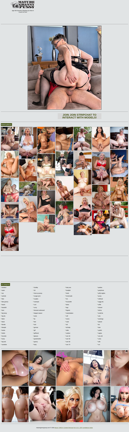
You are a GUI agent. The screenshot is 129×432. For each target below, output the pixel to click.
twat (98, 327)
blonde (3, 324)
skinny (99, 310)
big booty (4, 313)
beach (3, 304)
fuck (34, 324)
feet (34, 321)
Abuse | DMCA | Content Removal (64, 427)
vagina (99, 333)
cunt (34, 304)
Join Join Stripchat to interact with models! (79, 116)
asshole (3, 296)
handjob (68, 290)
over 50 (67, 339)
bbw (2, 299)
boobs (3, 330)
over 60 (67, 341)
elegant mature (37, 313)
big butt (3, 341)
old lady (67, 327)
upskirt (99, 330)
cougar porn (37, 296)
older (67, 330)
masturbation (69, 313)
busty (3, 339)
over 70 (67, 344)
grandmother (37, 339)
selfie (99, 304)
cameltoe (4, 344)
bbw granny (4, 301)
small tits (100, 313)
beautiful (3, 307)
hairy (35, 344)
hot (66, 299)
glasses (35, 336)
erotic (35, 316)
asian (3, 290)
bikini (3, 319)
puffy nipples (101, 293)
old (66, 324)
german (35, 327)
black (3, 321)
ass (2, 293)
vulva (99, 339)
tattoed (99, 321)
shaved (99, 307)
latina (67, 304)
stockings (100, 319)
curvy (35, 307)
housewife (68, 301)
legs (66, 307)
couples (35, 299)
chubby (35, 287)
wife (98, 341)
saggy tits (100, 301)
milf (66, 316)
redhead (100, 299)
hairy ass (68, 287)
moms (67, 319)
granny (35, 341)
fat (34, 319)
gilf (34, 330)
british (3, 333)
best (2, 310)
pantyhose (100, 290)
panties (99, 287)
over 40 (67, 336)
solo (98, 316)
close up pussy (37, 293)
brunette (3, 336)
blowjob (3, 327)
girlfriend (36, 333)
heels (67, 293)
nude (67, 321)
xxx (98, 344)
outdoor (67, 333)
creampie (36, 301)
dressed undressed (39, 310)
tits (98, 324)
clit (34, 290)
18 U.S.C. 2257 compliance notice (83, 427)
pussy (99, 296)
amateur (3, 287)
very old (99, 336)
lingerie (67, 310)
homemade (68, 296)
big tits (3, 316)
